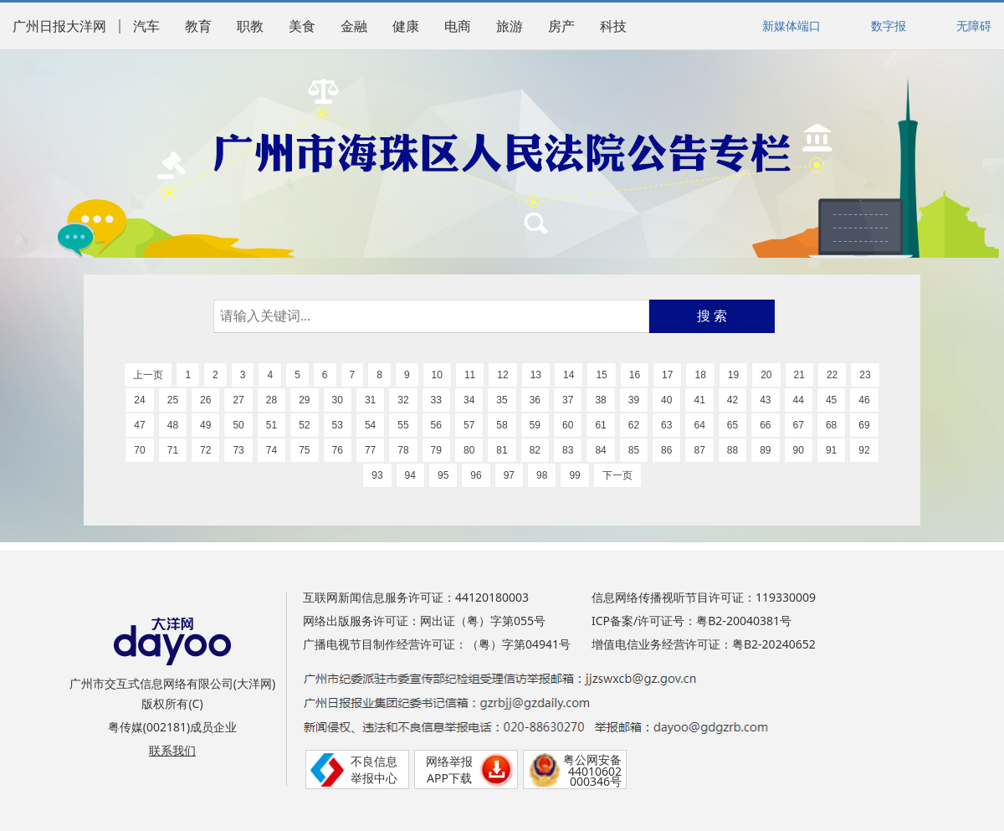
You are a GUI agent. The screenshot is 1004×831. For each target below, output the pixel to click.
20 (766, 375)
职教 (250, 26)
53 (337, 425)
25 (172, 400)
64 (699, 425)
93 (376, 475)
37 (567, 400)
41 (699, 400)
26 (205, 400)
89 (765, 450)
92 (863, 450)
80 (469, 450)
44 (798, 400)
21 (799, 375)
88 (732, 450)
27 (238, 400)
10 (437, 375)
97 (509, 475)
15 (601, 375)
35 (501, 400)
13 (535, 375)
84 (600, 450)
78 (402, 450)
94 (410, 475)
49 (205, 425)
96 (475, 475)
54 (370, 425)
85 (633, 450)
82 (535, 450)
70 (139, 450)
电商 (457, 26)
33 (436, 400)
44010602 (595, 771)
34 (469, 400)
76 (337, 450)
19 (733, 375)
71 (172, 450)
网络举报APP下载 (449, 769)
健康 (405, 26)
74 (271, 450)
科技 (613, 26)
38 (600, 400)
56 (436, 425)
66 (765, 425)
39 (633, 400)
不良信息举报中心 (374, 769)
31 (370, 400)
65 (732, 425)
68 (831, 425)
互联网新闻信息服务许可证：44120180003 (416, 597)
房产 (561, 26)
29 (304, 400)
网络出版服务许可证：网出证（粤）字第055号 (424, 620)
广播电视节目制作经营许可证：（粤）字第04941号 (437, 644)
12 (502, 375)
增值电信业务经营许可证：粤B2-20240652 (704, 644)
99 (574, 475)
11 (469, 375)
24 (139, 400)
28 (271, 400)
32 (402, 400)
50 (238, 425)
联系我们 (172, 750)
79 (436, 450)
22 (832, 375)
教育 (198, 26)
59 (535, 425)
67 (798, 425)
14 (568, 375)
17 (667, 375)
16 (634, 375)
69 (863, 425)
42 (732, 400)
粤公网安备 (592, 759)
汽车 (146, 26)
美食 (302, 26)
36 (535, 400)
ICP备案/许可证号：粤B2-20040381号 (691, 620)
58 (501, 425)
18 (699, 375)
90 (798, 450)
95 (443, 475)
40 (666, 400)
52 (304, 425)
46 (863, 400)
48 (172, 425)
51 (271, 425)
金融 (354, 26)
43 (765, 400)
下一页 (617, 475)
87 (699, 450)
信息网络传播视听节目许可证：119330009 (704, 597)
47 (139, 425)
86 (666, 450)
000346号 (596, 781)
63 (666, 425)
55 (402, 425)
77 (370, 450)
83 (567, 450)
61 (600, 425)
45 (831, 400)
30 (337, 400)
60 (567, 425)
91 (831, 450)
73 (238, 450)
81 (501, 450)
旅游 (509, 26)
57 (469, 425)
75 (304, 450)
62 (633, 425)
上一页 (148, 375)
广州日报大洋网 (59, 26)
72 (205, 450)
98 (541, 475)
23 (864, 375)
